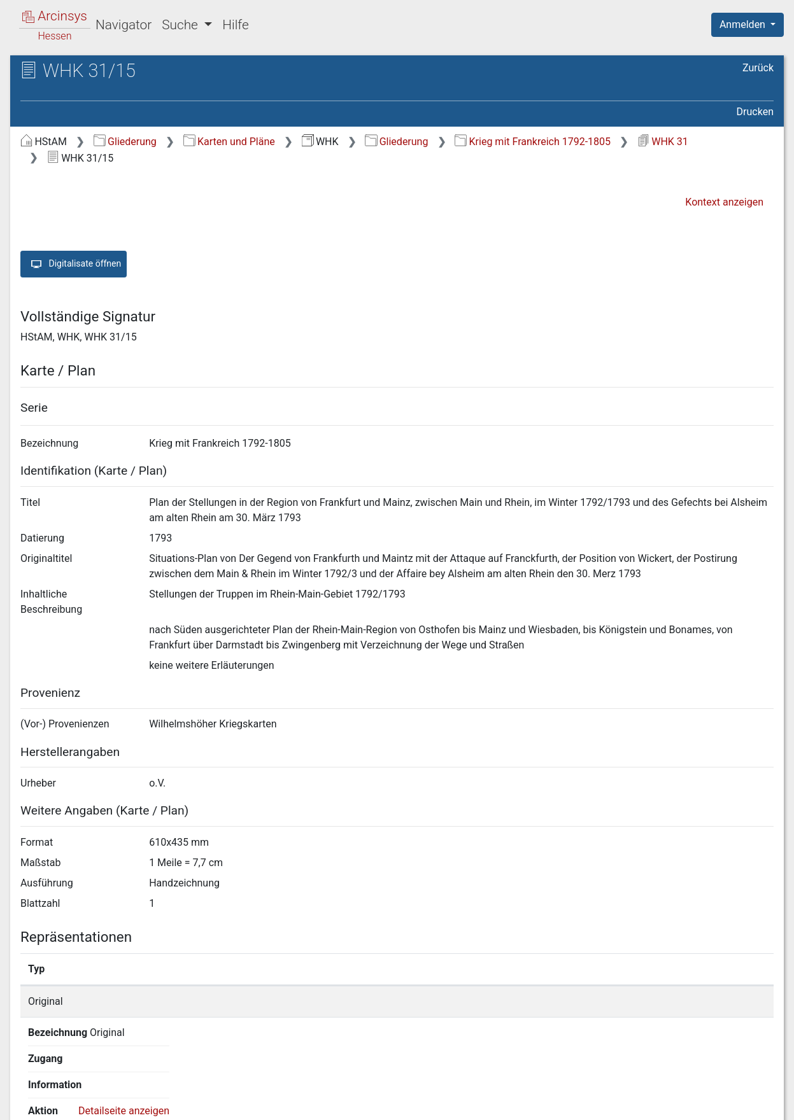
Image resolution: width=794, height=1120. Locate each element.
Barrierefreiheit (658, 1102)
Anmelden (744, 24)
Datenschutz (560, 1102)
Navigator (124, 24)
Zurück (758, 68)
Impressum (751, 1102)
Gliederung (125, 142)
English (29, 1094)
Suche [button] (181, 24)
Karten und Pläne (229, 142)
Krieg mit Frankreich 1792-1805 (533, 142)
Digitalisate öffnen (73, 264)
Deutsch (77, 1094)
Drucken (755, 112)
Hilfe (235, 24)
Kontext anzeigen (724, 202)
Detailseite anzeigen (628, 1001)
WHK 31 (662, 142)
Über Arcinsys (465, 1102)
